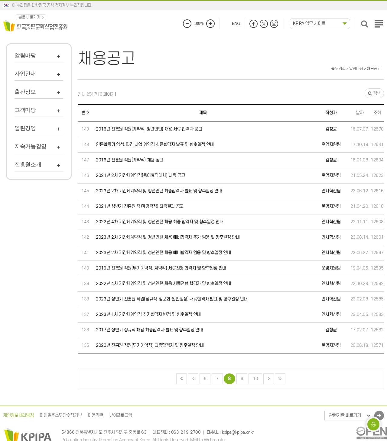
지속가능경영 (31, 146)
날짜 (359, 112)
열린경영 (25, 128)
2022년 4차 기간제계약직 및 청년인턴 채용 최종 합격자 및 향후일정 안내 (159, 221)
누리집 (338, 69)
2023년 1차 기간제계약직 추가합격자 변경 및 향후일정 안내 (148, 314)
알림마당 (25, 55)
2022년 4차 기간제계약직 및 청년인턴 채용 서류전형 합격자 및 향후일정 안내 (163, 283)
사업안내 (25, 74)
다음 (268, 378)
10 (253, 377)
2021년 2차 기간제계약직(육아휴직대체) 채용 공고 (140, 175)
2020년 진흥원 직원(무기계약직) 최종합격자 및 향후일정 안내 (150, 345)
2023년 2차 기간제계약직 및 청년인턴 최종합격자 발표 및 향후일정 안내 (159, 191)
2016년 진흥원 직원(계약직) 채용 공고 (129, 160)
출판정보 (25, 92)
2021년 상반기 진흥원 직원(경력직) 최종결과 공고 (140, 206)
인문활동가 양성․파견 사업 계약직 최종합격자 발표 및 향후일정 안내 (155, 144)
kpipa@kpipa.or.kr (238, 432)
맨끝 (280, 378)
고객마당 (25, 110)
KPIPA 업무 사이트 (309, 23)
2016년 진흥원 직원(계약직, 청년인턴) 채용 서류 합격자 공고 (149, 129)
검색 (374, 93)
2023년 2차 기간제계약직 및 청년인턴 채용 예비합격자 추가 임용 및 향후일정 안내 (168, 237)
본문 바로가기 (29, 17)
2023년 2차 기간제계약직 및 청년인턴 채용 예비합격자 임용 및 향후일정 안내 (163, 252)
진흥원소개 (28, 164)
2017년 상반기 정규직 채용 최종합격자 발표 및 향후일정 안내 (149, 330)
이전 (193, 378)
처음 (181, 378)
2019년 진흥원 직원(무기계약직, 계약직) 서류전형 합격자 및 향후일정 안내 (161, 268)
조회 (377, 112)
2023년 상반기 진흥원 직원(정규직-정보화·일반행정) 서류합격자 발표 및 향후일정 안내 (172, 299)
